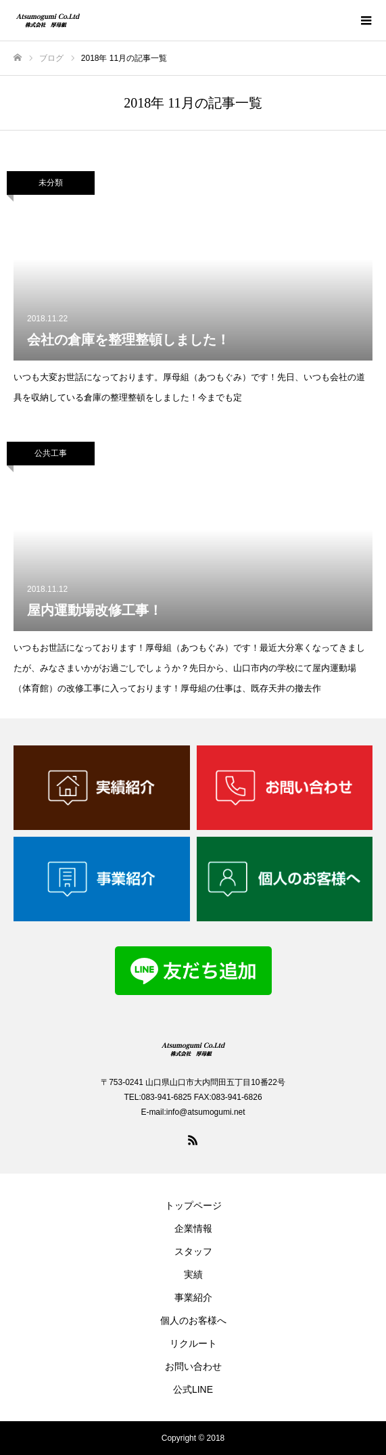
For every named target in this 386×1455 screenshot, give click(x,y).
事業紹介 (193, 1297)
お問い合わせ (193, 1366)
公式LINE (193, 1389)
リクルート (193, 1343)
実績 (193, 1274)
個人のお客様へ (193, 1320)
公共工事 (50, 453)
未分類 (51, 182)
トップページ (193, 1205)
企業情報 (193, 1228)
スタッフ (193, 1251)
